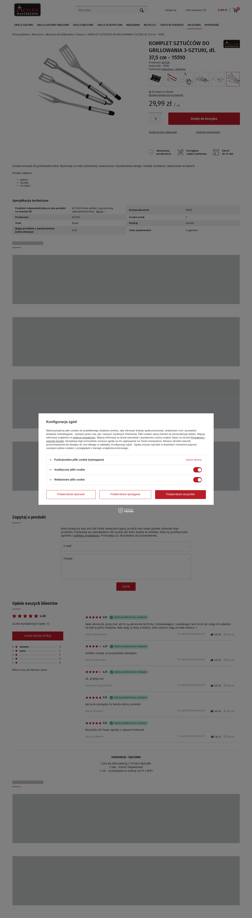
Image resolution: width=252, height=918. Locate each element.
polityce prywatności (84, 437)
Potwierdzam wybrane (71, 494)
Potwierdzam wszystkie (180, 494)
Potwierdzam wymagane (125, 494)
